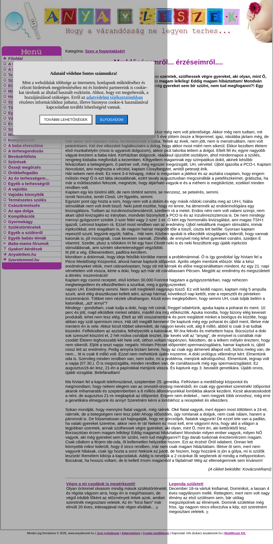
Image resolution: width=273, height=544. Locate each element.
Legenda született (186, 483)
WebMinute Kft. (235, 533)
